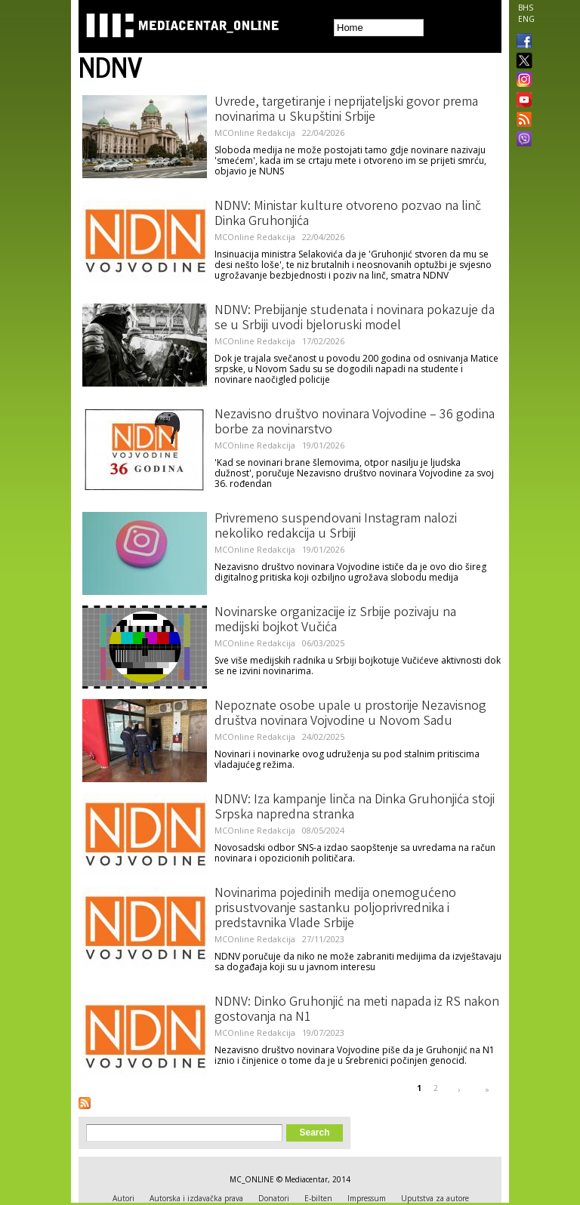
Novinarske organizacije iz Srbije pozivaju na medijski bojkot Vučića (335, 620)
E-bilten (318, 1198)
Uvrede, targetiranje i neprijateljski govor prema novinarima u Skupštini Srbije (346, 110)
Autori (123, 1198)
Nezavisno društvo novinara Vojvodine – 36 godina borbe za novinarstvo (354, 422)
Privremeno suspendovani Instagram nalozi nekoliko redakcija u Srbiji (335, 527)
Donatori (273, 1198)
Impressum (366, 1198)
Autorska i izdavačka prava (196, 1198)
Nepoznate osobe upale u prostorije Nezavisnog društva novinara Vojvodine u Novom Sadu (350, 714)
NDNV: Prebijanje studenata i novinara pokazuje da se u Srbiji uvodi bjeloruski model (354, 318)
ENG (526, 19)
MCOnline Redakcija (254, 132)
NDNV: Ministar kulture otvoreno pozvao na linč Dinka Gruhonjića (347, 214)
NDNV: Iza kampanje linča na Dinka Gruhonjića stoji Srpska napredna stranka (354, 807)
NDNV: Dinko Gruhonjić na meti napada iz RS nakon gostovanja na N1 (356, 1010)
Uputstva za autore (435, 1198)
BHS (525, 7)
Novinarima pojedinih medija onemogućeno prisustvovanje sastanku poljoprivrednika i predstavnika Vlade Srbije (335, 909)
